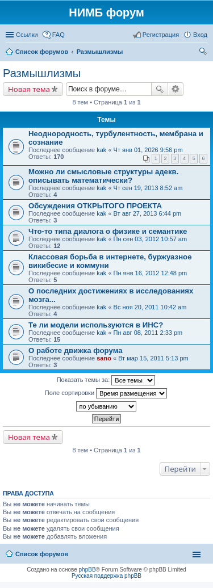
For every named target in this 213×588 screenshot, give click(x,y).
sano (104, 358)
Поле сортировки (106, 393)
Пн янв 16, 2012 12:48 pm (150, 273)
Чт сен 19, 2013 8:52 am (148, 187)
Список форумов (41, 554)
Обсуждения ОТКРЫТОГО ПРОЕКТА (95, 205)
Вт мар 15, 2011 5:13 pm (153, 358)
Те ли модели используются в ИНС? (95, 325)
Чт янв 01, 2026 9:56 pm (148, 149)
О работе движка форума (75, 350)
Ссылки (27, 34)
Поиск (159, 89)
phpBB (87, 569)
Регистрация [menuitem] (161, 34)
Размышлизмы (42, 73)
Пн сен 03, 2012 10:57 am (150, 239)
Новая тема (29, 89)
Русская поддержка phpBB (106, 576)
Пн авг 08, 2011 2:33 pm (148, 332)
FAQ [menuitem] (58, 34)
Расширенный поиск (175, 89)
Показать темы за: (106, 380)
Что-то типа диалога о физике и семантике (107, 231)
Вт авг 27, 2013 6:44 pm (148, 213)
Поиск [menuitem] (204, 52)
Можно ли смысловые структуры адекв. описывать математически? (103, 175)
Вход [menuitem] (200, 34)
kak (101, 149)
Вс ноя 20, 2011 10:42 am (150, 307)
